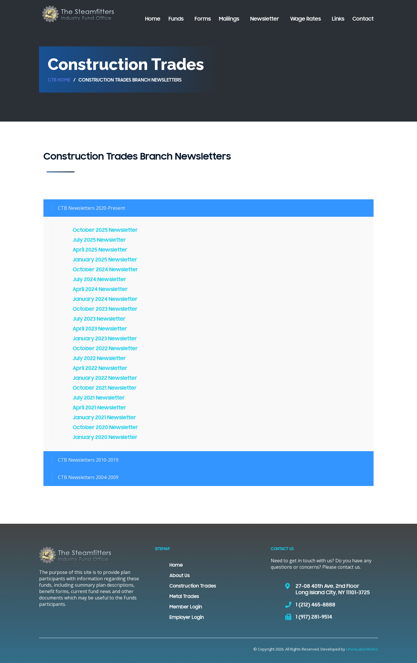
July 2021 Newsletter (99, 398)
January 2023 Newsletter (105, 339)
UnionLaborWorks (362, 649)
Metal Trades (184, 596)
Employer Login (186, 617)
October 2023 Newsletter (105, 309)
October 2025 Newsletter (105, 230)
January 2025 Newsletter (105, 260)
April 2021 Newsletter (99, 408)
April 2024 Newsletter (100, 289)
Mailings (229, 19)
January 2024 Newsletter (105, 299)
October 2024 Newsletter (105, 270)
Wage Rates (305, 19)
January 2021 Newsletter (104, 418)
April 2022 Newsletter (100, 368)
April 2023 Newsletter (100, 329)
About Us (179, 576)
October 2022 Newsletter (105, 349)
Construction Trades (192, 586)
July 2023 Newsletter (99, 319)
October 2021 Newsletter (105, 388)
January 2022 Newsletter (105, 378)
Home (152, 19)
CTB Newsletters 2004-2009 (88, 477)
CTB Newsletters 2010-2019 (88, 460)
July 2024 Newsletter (99, 280)
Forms (203, 19)
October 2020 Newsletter (105, 428)
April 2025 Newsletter (100, 250)
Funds (176, 19)
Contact (363, 19)
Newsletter (264, 19)
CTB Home (59, 80)
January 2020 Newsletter (105, 437)
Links (338, 19)
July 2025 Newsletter (99, 240)
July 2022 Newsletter (99, 359)
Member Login (185, 607)
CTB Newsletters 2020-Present (91, 208)
